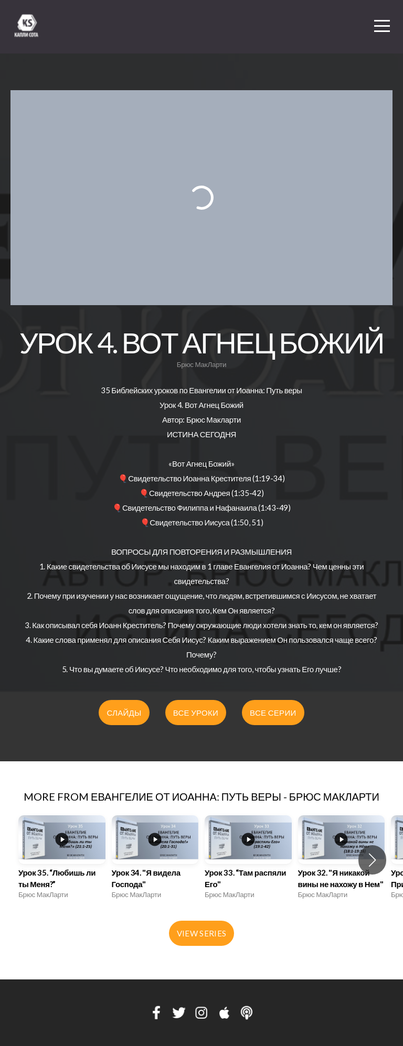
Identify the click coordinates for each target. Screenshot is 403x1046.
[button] (372, 859)
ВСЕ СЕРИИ (273, 712)
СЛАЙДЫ (124, 712)
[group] (61, 860)
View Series (201, 933)
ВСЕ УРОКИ (195, 712)
